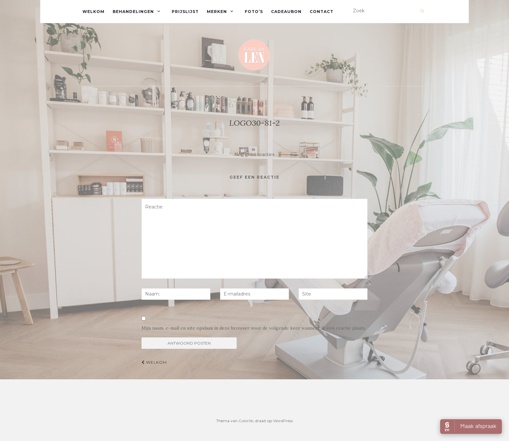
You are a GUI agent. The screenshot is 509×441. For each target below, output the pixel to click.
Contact (321, 11)
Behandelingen (133, 11)
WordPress (283, 420)
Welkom (93, 11)
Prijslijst (185, 11)
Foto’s (254, 11)
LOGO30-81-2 (157, 139)
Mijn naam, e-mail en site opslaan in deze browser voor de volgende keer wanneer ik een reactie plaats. (254, 328)
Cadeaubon (286, 11)
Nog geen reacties (254, 154)
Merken (217, 11)
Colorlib (246, 420)
